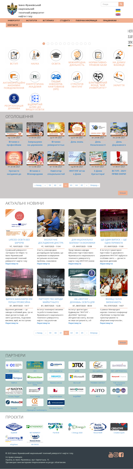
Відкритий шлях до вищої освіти (35, 107)
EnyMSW (14, 433)
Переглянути (11, 263)
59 (51, 185)
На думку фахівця (119, 64)
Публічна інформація (87, 21)
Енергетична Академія (35, 85)
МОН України (14, 371)
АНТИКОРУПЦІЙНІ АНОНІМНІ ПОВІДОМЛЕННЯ (14, 85)
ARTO (98, 396)
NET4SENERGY (35, 433)
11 (85, 43)
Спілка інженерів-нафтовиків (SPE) (56, 85)
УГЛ (35, 371)
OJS (119, 396)
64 (77, 185)
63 (72, 185)
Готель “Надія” (14, 396)
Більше (123, 193)
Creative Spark (119, 433)
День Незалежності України (98, 144)
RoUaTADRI (98, 433)
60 (56, 185)
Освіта (56, 63)
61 (61, 185)
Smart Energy (35, 396)
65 (83, 185)
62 (67, 185)
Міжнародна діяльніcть (76, 64)
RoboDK (14, 408)
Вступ (14, 63)
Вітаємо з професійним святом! (14, 144)
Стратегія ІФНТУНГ (77, 85)
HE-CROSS (35, 444)
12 (89, 43)
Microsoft (77, 383)
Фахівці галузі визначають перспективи (114, 302)
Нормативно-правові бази (98, 64)
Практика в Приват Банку (35, 384)
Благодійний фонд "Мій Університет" (98, 85)
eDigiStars (14, 444)
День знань (77, 141)
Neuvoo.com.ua (56, 383)
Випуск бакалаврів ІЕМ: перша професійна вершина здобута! (19, 302)
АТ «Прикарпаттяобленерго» (36, 409)
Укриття (119, 85)
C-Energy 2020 (77, 433)
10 (81, 43)
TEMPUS (14, 383)
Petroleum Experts (56, 408)
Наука (35, 63)
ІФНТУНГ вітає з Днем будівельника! (77, 174)
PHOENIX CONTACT (98, 383)
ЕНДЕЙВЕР (77, 396)
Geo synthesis (98, 371)
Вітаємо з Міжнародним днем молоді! (35, 174)
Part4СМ (56, 433)
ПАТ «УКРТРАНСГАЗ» (119, 371)
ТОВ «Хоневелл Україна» (119, 384)
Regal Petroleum (56, 396)
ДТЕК (77, 371)
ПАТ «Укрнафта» (56, 371)
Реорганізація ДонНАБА (14, 107)
